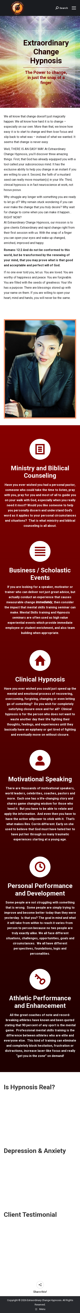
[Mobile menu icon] (74, 8)
